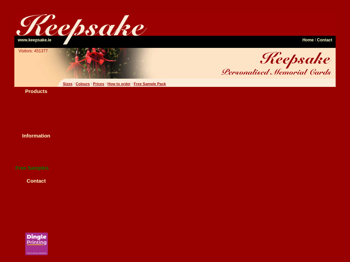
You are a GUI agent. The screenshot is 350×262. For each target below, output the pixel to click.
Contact (324, 40)
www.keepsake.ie (34, 40)
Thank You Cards (33, 123)
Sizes (67, 84)
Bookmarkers (29, 113)
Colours (83, 84)
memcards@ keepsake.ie (36, 225)
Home (308, 40)
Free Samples (32, 168)
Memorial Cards (32, 103)
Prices (22, 157)
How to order (29, 148)
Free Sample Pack (150, 84)
